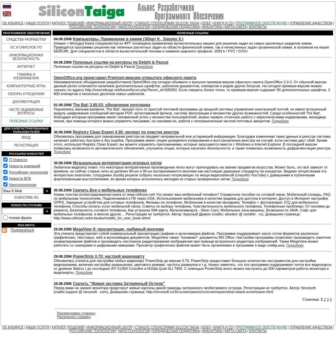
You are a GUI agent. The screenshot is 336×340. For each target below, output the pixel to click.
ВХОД (26, 137)
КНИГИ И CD (223, 23)
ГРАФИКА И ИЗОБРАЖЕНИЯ (26, 76)
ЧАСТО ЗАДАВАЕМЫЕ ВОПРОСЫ (26, 111)
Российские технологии (28, 172)
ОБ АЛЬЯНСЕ (13, 23)
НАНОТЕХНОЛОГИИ (134, 27)
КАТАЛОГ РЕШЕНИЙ (68, 23)
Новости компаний (24, 166)
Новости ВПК (20, 178)
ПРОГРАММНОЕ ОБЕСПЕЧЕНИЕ (261, 23)
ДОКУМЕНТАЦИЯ (26, 102)
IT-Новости (18, 160)
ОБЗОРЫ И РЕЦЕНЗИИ (26, 94)
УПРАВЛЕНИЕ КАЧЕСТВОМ (310, 23)
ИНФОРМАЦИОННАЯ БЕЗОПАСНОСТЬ (26, 57)
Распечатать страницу (74, 317)
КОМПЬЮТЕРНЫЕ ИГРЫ (26, 86)
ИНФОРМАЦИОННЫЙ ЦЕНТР (109, 23)
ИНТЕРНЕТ (26, 67)
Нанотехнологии (22, 185)
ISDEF (206, 23)
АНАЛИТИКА (212, 27)
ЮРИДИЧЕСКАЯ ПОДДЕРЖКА (176, 27)
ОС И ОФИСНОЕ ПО (26, 47)
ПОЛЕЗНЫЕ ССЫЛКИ (26, 121)
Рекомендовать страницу (76, 313)
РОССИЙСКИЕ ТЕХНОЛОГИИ (92, 27)
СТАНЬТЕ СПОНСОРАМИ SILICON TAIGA (167, 23)
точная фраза (20, 218)
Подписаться (22, 230)
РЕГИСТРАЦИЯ (26, 145)
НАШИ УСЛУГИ (38, 23)
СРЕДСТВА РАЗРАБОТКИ (26, 39)
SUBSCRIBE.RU (26, 197)
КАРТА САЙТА (235, 27)
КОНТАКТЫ (258, 27)
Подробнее (144, 67)
